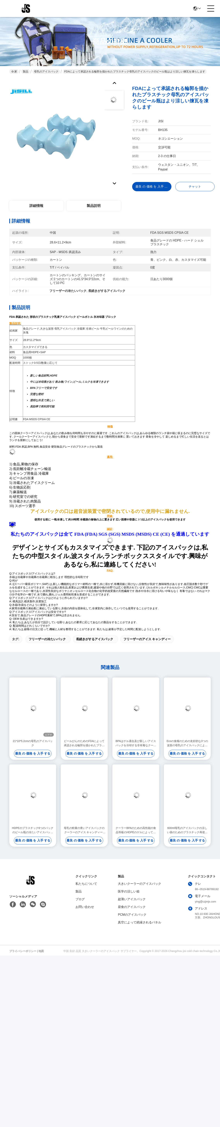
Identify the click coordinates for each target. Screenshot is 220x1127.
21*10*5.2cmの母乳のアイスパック (33, 743)
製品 (25, 71)
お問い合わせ (84, 907)
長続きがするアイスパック (94, 639)
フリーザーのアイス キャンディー (147, 639)
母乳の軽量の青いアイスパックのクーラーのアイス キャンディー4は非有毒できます (84, 830)
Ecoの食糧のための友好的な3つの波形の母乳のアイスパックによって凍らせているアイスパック (187, 743)
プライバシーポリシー (22, 951)
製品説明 (94, 206)
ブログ (80, 899)
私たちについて (86, 883)
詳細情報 (36, 206)
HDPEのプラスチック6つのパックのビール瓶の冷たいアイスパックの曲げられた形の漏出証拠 (33, 830)
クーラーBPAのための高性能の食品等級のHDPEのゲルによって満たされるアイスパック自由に (136, 830)
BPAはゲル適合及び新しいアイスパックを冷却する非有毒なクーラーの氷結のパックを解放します (136, 743)
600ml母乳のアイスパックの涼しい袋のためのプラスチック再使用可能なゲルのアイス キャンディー (187, 830)
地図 (41, 951)
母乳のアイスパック (46, 71)
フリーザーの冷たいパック (47, 639)
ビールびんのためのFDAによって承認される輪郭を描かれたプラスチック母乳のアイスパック (84, 743)
